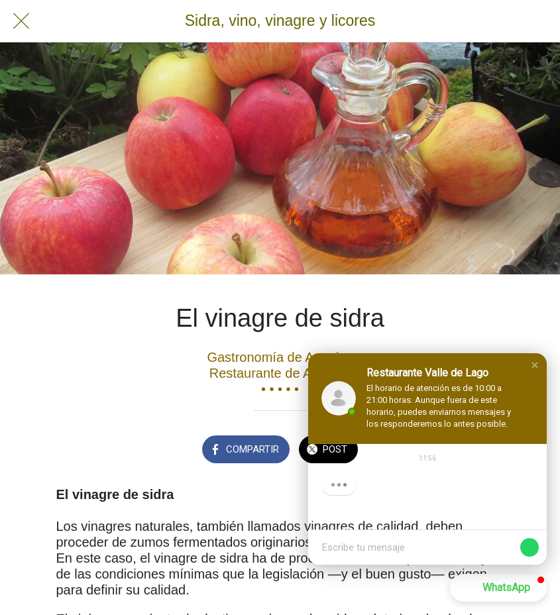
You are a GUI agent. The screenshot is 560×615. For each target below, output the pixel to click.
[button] (534, 365)
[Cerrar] (21, 21)
